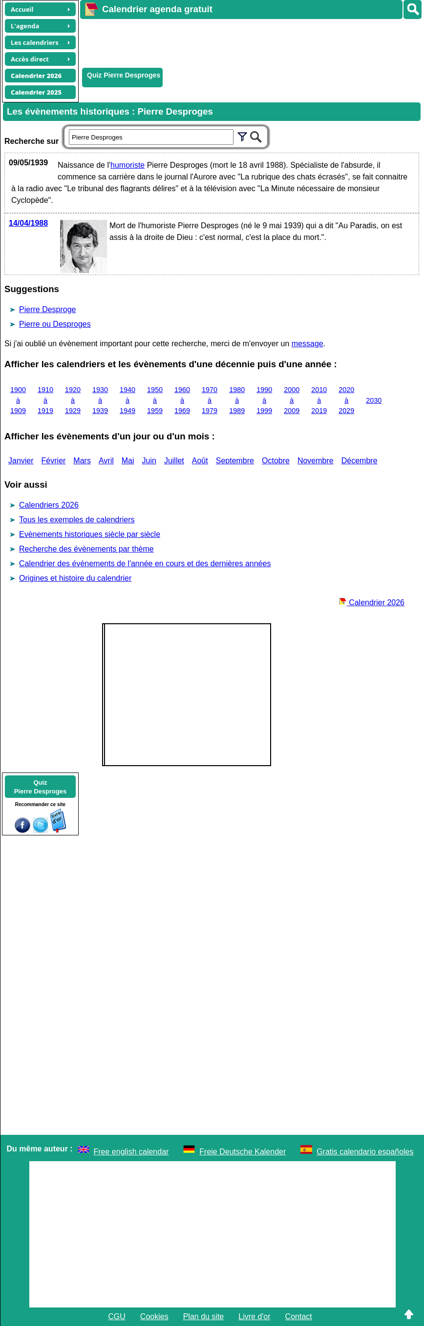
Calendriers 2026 (49, 505)
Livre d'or (254, 1316)
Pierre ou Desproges (55, 324)
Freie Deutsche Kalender (242, 1152)
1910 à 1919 (45, 400)
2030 (374, 400)
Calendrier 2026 (371, 602)
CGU (117, 1316)
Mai (128, 460)
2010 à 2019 (319, 400)
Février (54, 460)
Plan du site (203, 1316)
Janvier (21, 460)
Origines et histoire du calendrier (75, 578)
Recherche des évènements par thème (86, 549)
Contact (298, 1316)
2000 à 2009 (291, 400)
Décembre (359, 460)
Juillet (174, 460)
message (307, 343)
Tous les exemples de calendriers (77, 519)
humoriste (127, 165)
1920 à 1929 (73, 400)
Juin (149, 460)
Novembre (315, 460)
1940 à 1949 (127, 400)
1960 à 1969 (182, 400)
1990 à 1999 (264, 400)
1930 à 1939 (100, 400)
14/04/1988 (28, 223)
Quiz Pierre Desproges (123, 75)
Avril (106, 460)
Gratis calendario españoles (365, 1152)
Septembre (235, 460)
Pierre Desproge (47, 309)
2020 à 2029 (346, 400)
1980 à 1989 (237, 400)
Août (200, 460)
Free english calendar (131, 1152)
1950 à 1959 (155, 400)
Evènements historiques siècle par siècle (89, 534)
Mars (82, 460)
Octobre (276, 460)
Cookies (154, 1316)
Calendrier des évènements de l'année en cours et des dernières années (145, 563)
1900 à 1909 (18, 400)
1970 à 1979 (209, 400)
